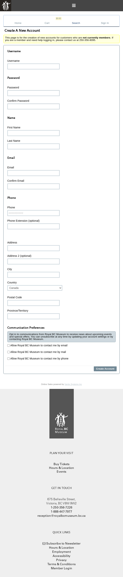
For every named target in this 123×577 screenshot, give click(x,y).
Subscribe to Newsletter (63, 543)
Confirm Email (33, 184)
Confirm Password (33, 104)
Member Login (61, 568)
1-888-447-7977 (61, 511)
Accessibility (61, 556)
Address (33, 246)
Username (33, 64)
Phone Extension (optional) (33, 224)
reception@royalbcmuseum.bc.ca (61, 515)
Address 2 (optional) (33, 259)
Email (33, 171)
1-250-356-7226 (61, 507)
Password (33, 91)
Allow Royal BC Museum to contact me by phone (38, 358)
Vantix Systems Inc (73, 384)
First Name (33, 131)
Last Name (33, 144)
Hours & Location (61, 468)
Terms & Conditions (61, 564)
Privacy (61, 560)
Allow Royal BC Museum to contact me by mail (36, 351)
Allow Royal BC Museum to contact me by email (37, 345)
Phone (33, 211)
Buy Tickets (62, 464)
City (33, 273)
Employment (61, 552)
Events (61, 471)
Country (34, 286)
